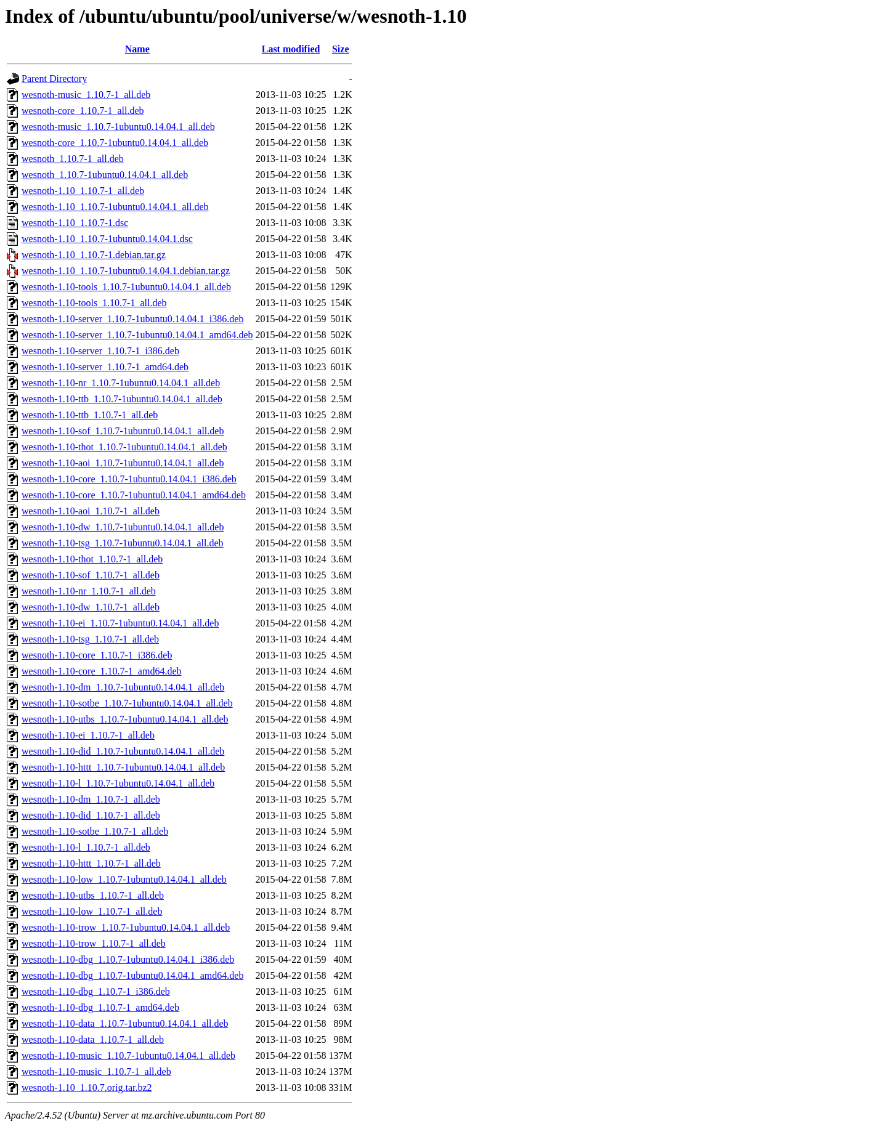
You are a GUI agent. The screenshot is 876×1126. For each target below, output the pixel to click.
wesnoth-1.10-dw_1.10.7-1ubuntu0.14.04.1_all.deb (123, 527)
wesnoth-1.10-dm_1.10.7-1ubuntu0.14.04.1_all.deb (123, 687)
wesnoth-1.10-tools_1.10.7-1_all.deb (94, 303)
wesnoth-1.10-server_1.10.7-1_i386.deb (100, 351)
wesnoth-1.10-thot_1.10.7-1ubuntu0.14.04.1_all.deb (124, 447)
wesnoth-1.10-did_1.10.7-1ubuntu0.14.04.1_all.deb (123, 751)
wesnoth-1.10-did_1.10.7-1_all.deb (91, 815)
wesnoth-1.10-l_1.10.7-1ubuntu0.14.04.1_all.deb (118, 783)
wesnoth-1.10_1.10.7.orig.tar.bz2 (87, 1087)
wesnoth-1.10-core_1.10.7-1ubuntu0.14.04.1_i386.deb (129, 479)
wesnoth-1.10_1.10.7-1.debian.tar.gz (94, 254)
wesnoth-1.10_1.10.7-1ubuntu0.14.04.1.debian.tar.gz (126, 270)
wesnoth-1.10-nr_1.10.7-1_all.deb (89, 591)
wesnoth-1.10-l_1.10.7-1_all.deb (86, 847)
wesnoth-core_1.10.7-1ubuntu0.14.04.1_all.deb (115, 142)
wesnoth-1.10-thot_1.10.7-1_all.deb (92, 559)
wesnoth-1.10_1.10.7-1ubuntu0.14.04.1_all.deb (115, 206)
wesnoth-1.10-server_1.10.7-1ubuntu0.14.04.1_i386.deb (132, 319)
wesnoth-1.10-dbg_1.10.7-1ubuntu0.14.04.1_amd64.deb (132, 975)
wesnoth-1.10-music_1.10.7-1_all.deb (96, 1071)
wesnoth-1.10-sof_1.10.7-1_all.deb (91, 575)
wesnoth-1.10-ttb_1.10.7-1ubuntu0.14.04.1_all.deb (122, 399)
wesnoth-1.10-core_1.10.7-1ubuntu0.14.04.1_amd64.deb (134, 495)
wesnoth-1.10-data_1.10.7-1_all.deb (93, 1039)
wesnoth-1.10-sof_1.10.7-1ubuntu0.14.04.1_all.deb (123, 431)
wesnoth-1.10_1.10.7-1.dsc (75, 222)
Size (340, 49)
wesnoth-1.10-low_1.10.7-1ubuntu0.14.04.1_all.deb (124, 879)
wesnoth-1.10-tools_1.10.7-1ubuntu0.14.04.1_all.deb (126, 287)
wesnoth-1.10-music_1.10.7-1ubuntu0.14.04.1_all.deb (128, 1055)
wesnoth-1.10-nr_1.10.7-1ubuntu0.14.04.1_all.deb (121, 383)
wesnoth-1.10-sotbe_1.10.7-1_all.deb (95, 831)
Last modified (291, 49)
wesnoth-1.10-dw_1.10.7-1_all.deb (91, 607)
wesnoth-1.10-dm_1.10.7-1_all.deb (91, 799)
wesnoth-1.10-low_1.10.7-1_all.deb (92, 911)
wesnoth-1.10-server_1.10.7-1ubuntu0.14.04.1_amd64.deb (137, 335)
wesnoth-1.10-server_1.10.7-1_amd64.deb (105, 367)
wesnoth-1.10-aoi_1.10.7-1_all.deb (91, 511)
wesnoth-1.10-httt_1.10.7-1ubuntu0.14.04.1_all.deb (123, 767)
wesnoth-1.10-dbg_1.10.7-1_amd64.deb (100, 1007)
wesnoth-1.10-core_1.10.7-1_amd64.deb (102, 671)
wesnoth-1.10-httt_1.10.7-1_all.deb (91, 863)
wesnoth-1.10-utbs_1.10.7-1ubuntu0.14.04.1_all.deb (125, 719)
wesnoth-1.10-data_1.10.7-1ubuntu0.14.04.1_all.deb (125, 1023)
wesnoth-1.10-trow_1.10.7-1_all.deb (94, 943)
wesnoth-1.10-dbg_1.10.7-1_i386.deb (96, 991)
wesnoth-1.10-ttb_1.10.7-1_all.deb (90, 415)
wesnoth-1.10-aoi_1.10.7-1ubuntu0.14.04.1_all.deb (123, 463)
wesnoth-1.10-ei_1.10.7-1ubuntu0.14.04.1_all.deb (120, 623)
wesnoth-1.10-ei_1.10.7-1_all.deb (88, 735)
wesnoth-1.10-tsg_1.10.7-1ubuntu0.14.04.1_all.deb (123, 543)
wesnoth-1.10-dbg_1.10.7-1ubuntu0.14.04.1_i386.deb (128, 959)
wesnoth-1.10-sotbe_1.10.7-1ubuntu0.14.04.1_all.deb (127, 703)
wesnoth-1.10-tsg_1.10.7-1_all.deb (90, 639)
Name (137, 49)
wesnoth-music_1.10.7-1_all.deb (86, 94)
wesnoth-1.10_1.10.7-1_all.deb (83, 190)
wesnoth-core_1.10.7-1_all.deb (83, 110)
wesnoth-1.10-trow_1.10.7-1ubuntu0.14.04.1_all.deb (126, 927)
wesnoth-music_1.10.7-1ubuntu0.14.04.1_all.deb (118, 126)
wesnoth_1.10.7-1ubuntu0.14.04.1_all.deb (105, 174)
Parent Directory (54, 78)
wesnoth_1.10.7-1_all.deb (73, 158)
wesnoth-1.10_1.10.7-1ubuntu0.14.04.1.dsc (107, 238)
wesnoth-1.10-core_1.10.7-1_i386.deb (97, 655)
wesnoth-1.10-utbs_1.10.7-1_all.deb (93, 895)
